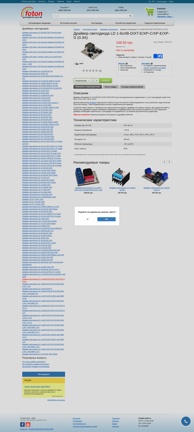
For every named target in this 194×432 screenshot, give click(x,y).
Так (106, 219)
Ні (87, 219)
